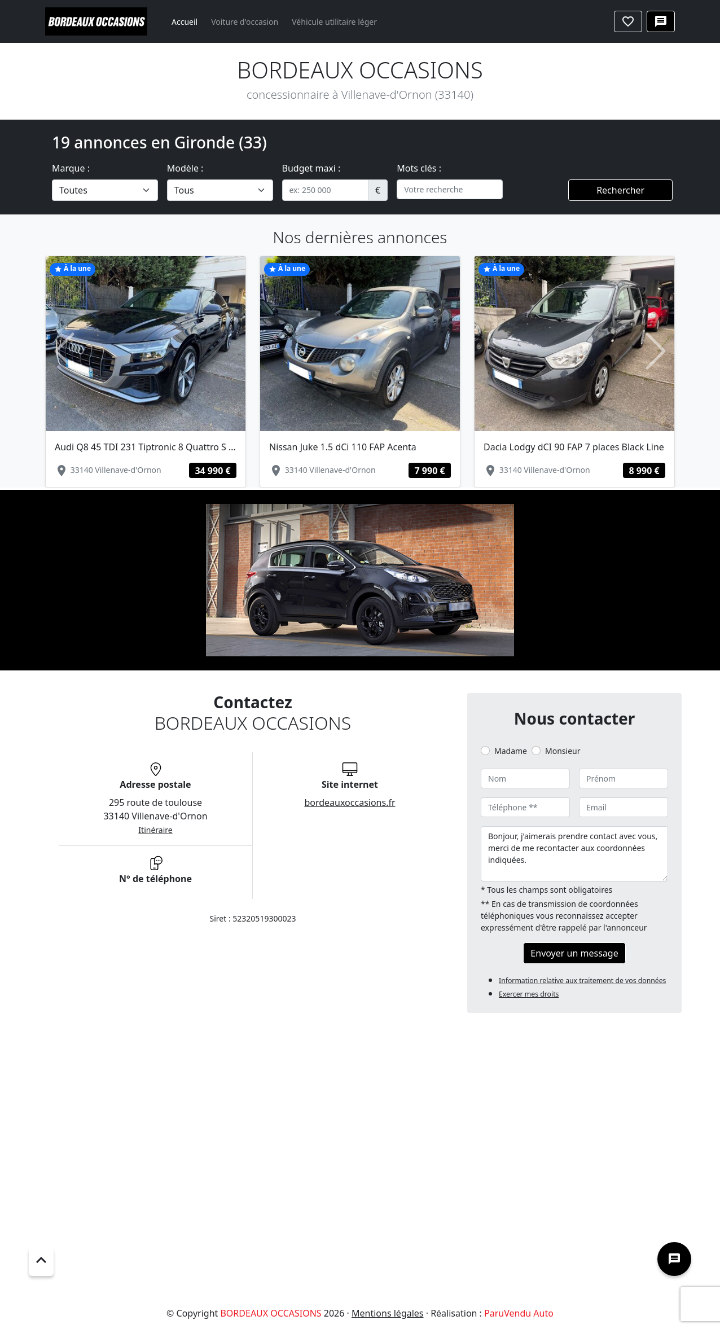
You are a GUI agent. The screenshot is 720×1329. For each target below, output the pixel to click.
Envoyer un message (574, 953)
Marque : (71, 168)
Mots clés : (419, 168)
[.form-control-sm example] (325, 190)
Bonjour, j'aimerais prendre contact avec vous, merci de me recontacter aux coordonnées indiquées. (574, 853)
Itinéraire (155, 829)
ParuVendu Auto (519, 1313)
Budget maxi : (311, 168)
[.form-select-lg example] (105, 190)
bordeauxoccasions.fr (349, 802)
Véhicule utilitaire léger (334, 21)
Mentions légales (388, 1313)
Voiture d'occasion (244, 21)
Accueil (184, 21)
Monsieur (562, 750)
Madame (510, 750)
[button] (64, 351)
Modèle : (185, 168)
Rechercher (620, 190)
